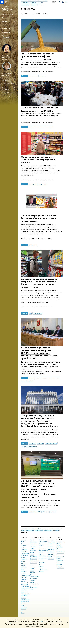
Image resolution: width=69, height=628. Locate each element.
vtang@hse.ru (9, 97)
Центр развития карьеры (32, 566)
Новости (56, 530)
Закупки (23, 561)
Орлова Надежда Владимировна (7, 56)
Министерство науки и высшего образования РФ (60, 545)
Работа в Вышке (23, 611)
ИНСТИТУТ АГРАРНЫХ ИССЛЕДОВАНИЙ (7, 8)
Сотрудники (6, 28)
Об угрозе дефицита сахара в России (39, 107)
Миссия (4, 18)
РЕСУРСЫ (51, 537)
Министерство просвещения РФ (60, 552)
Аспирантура (33, 558)
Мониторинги (42, 548)
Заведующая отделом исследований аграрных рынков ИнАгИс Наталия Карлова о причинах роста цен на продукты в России (39, 282)
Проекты (44, 13)
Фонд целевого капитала (23, 571)
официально (40, 443)
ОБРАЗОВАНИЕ (35, 537)
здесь (42, 621)
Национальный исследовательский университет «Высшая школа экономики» (40, 529)
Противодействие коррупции (26, 576)
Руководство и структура (25, 544)
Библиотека (51, 540)
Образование (6, 32)
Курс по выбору (25, 13)
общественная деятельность (29, 446)
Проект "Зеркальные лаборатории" (6, 37)
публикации (45, 512)
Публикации (36, 13)
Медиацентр (51, 554)
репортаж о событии (27, 381)
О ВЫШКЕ (24, 537)
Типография (51, 552)
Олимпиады (33, 546)
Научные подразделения (27, 530)
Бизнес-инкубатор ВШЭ (32, 572)
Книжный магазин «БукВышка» (51, 547)
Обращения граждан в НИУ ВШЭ (24, 565)
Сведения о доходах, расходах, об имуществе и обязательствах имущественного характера (25, 585)
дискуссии (32, 127)
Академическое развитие (43, 559)
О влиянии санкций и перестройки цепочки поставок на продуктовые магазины (38, 159)
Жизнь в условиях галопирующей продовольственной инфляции (37, 55)
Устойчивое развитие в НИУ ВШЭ (24, 549)
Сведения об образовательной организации (25, 593)
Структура (5, 25)
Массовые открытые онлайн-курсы (60, 566)
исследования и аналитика (44, 378)
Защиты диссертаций (42, 555)
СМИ (30, 313)
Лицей (31, 540)
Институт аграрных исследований (43, 530)
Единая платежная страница (24, 607)
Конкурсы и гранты (42, 563)
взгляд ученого (33, 76)
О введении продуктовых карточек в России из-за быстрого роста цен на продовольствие (39, 218)
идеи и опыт (32, 512)
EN (55, 1)
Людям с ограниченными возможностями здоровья (25, 600)
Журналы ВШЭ (51, 556)
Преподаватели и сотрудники (25, 554)
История (4, 21)
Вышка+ (32, 552)
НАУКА (41, 537)
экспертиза (42, 76)
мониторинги (32, 184)
